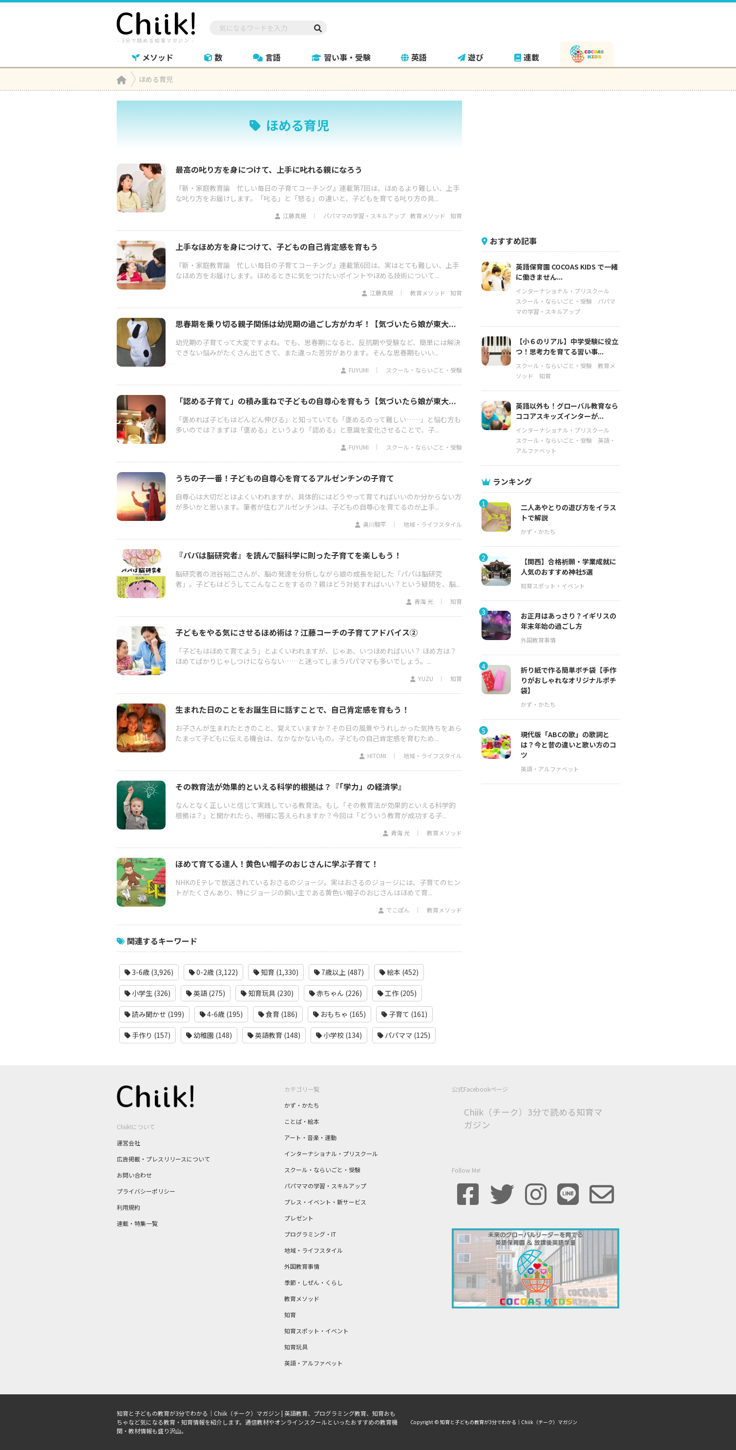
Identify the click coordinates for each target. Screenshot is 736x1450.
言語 (267, 57)
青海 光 (423, 601)
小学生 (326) (147, 993)
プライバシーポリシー (146, 1191)
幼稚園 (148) (209, 1035)
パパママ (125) (404, 1035)
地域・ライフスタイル (432, 524)
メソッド (152, 57)
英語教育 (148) (274, 1035)
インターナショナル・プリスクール (563, 291)
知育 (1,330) (275, 972)
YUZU (425, 678)
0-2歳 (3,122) (213, 972)
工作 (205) (397, 993)
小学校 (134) (339, 1035)
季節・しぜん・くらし (313, 1282)
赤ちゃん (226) (335, 993)
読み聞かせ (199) (154, 1014)
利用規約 (128, 1207)
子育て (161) (404, 1014)
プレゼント (299, 1218)
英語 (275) (205, 993)
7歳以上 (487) (339, 972)
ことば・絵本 (301, 1121)
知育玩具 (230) (267, 993)
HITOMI (376, 755)
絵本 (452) (399, 972)
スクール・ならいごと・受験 (424, 370)
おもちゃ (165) (339, 1014)
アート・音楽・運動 (310, 1137)
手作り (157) (147, 1035)
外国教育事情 (538, 640)
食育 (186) (277, 1014)
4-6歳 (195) (221, 1014)
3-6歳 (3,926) (149, 972)
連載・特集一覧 (137, 1223)
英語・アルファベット (550, 769)
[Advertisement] (555, 162)
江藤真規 (294, 215)
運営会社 (128, 1143)
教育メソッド (427, 215)
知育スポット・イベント (553, 585)
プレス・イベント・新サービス (325, 1202)
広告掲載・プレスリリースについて (163, 1159)
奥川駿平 (374, 524)
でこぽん (398, 910)
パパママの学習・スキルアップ (364, 215)
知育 (456, 215)
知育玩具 (296, 1347)
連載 (526, 57)
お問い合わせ (134, 1175)
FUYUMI (359, 370)
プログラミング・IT (310, 1234)
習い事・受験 (341, 57)
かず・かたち (538, 531)
